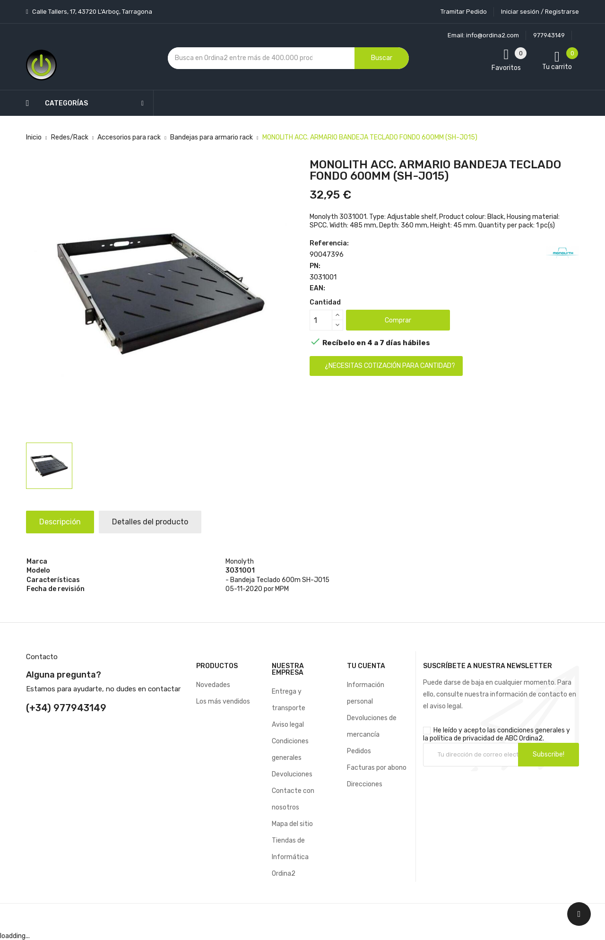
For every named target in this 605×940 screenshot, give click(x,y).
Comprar (398, 320)
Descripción (61, 521)
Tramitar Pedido (464, 11)
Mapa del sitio (292, 824)
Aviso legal (288, 725)
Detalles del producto (153, 521)
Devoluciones (292, 774)
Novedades (213, 685)
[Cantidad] (321, 320)
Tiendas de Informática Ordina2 (290, 857)
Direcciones (364, 784)
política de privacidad (462, 738)
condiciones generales (531, 730)
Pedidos (359, 751)
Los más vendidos (223, 701)
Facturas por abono (376, 768)
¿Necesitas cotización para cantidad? (390, 366)
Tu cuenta (366, 666)
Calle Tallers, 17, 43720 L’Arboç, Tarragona (91, 11)
